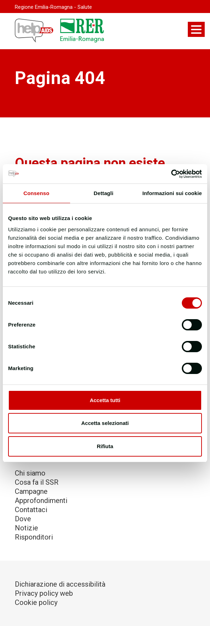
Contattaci (31, 509)
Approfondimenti (41, 500)
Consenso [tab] (36, 193)
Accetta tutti (105, 400)
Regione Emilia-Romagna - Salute (53, 7)
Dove (23, 519)
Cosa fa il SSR (36, 482)
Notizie (26, 528)
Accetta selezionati (105, 423)
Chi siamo (30, 473)
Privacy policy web (44, 593)
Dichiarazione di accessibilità (60, 584)
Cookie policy (36, 602)
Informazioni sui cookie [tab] (172, 193)
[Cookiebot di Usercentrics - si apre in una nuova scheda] (171, 174)
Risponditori (34, 537)
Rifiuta (105, 446)
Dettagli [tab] (103, 193)
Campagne (31, 491)
